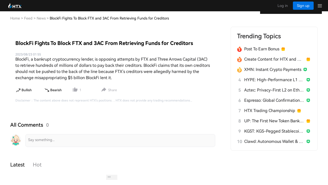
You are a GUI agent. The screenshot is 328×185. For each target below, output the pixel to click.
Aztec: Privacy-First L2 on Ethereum (274, 95)
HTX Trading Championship (269, 115)
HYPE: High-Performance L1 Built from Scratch (274, 84)
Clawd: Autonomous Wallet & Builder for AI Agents (274, 146)
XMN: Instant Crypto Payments (272, 74)
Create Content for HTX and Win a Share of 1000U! (274, 64)
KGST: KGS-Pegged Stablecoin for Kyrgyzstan (274, 136)
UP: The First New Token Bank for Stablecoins (274, 126)
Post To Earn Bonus (261, 54)
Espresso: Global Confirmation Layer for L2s (274, 105)
